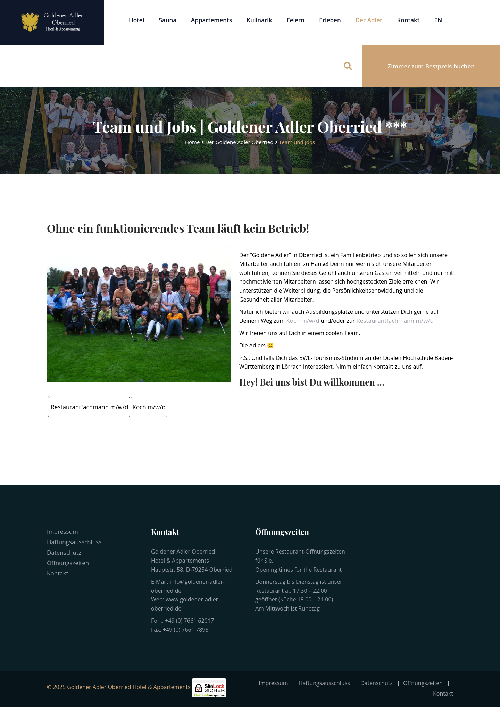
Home (192, 141)
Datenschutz (64, 552)
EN (438, 20)
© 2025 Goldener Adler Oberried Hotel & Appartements (119, 687)
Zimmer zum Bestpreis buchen (431, 66)
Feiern (296, 20)
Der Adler (369, 20)
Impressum (62, 532)
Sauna (167, 20)
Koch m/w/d (302, 321)
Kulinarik (259, 20)
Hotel (136, 20)
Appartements (211, 20)
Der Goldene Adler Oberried (239, 141)
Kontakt (408, 20)
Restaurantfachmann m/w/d (395, 321)
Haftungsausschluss (74, 542)
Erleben (330, 20)
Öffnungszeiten (68, 563)
